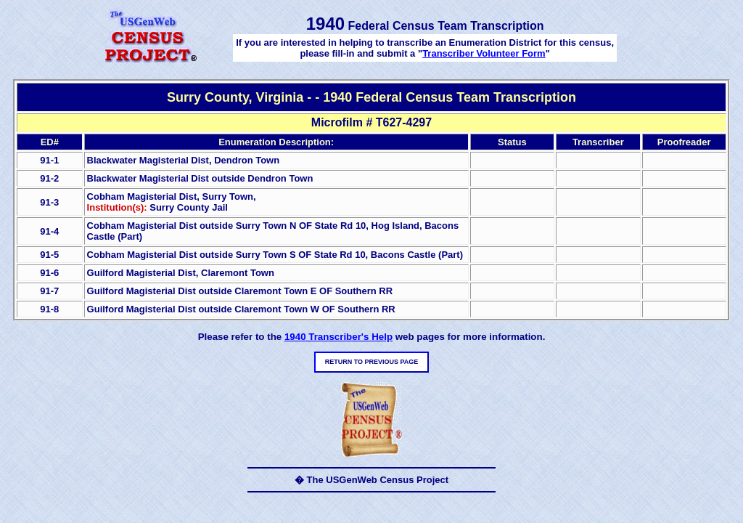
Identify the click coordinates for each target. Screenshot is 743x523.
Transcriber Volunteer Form (484, 53)
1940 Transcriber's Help (338, 336)
